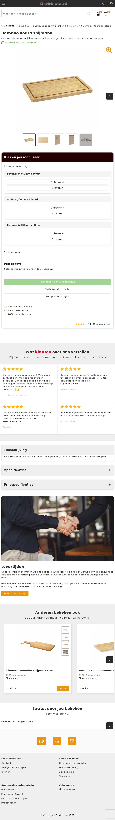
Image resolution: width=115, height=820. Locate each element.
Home (21, 25)
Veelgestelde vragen (13, 767)
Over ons (6, 771)
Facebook (67, 789)
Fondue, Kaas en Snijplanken (48, 25)
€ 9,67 (83, 688)
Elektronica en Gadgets (15, 798)
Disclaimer (65, 776)
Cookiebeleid (66, 771)
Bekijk (63, 688)
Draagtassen (8, 802)
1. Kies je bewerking (16, 166)
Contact (6, 763)
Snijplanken (73, 25)
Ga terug (9, 25)
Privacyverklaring (68, 767)
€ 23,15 (11, 688)
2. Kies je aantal (13, 252)
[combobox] (44, 14)
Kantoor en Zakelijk (12, 794)
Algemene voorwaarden (73, 763)
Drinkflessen (8, 789)
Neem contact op (15, 593)
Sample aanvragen (57, 296)
